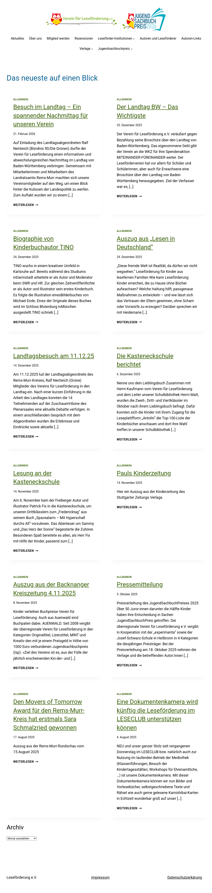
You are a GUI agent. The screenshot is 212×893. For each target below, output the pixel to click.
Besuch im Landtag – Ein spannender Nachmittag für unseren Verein (50, 115)
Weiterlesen (25, 205)
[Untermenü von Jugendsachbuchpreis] (131, 49)
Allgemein (20, 99)
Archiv (15, 827)
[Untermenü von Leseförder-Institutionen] (134, 39)
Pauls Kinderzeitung (144, 473)
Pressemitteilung (140, 584)
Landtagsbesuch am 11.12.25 (53, 355)
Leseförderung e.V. (22, 877)
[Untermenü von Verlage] (92, 49)
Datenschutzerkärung (184, 877)
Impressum (100, 877)
